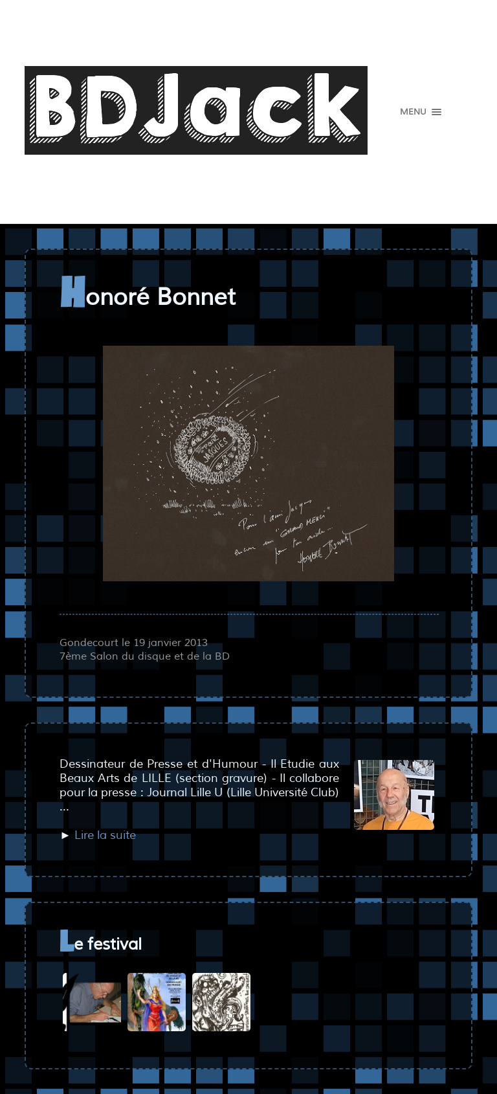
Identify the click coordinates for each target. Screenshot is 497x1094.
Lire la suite (105, 835)
